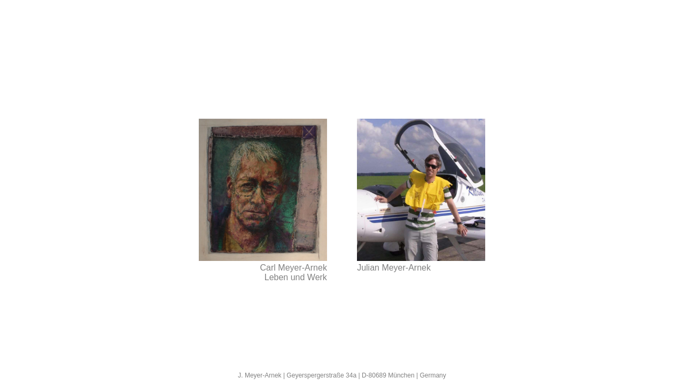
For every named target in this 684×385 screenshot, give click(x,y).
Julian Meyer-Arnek (394, 267)
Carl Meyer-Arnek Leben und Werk (293, 272)
